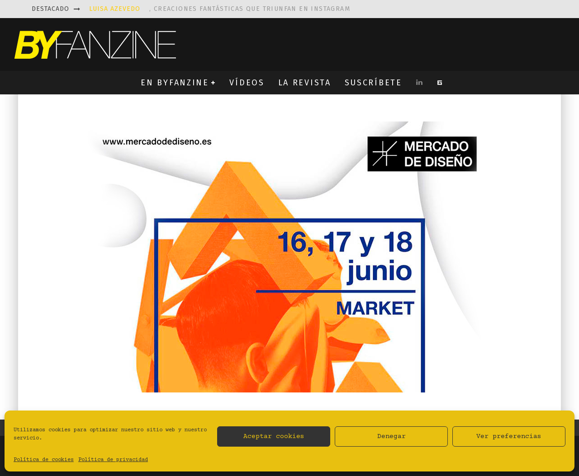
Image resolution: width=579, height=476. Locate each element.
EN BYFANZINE (175, 83)
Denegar (391, 436)
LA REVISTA (304, 83)
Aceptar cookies (273, 436)
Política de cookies (44, 460)
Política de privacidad (113, 460)
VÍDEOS (246, 83)
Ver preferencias (508, 436)
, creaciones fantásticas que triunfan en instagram (219, 9)
